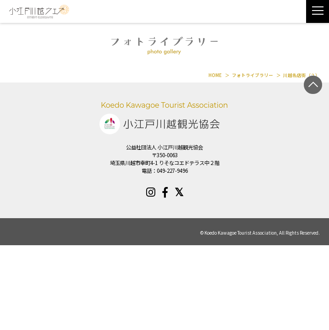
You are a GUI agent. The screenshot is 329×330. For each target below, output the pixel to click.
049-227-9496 (172, 170)
